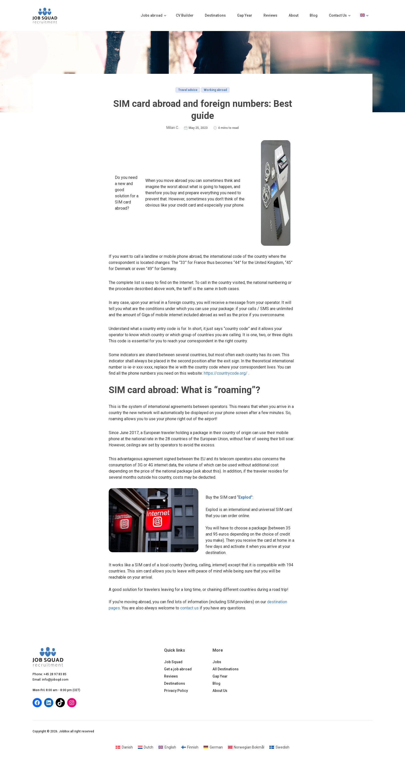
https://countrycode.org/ (225, 373)
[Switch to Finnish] (190, 747)
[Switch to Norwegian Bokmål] (246, 747)
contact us (189, 608)
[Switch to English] (167, 747)
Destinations (215, 15)
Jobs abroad (152, 15)
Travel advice (187, 90)
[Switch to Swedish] (279, 747)
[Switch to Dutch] (145, 747)
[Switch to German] (213, 747)
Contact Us (338, 15)
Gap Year (244, 15)
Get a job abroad (178, 669)
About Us (219, 691)
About (293, 15)
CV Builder (185, 15)
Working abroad (215, 90)
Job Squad (173, 662)
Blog (314, 15)
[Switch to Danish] (124, 747)
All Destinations (225, 669)
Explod (244, 497)
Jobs (216, 662)
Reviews (270, 15)
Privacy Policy (176, 691)
